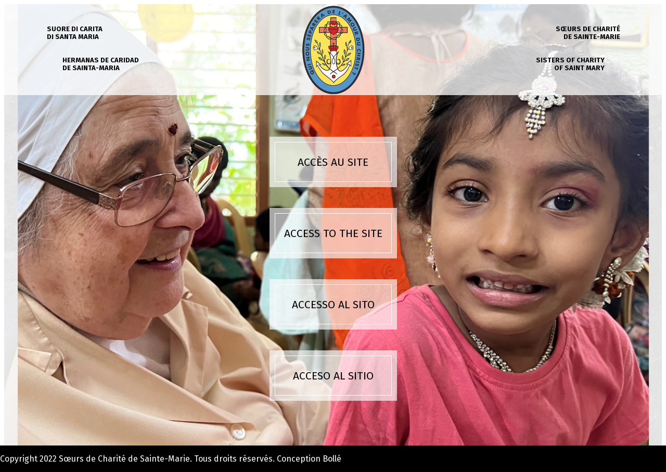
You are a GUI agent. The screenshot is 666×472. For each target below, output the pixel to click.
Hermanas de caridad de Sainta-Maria (100, 64)
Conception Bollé (309, 459)
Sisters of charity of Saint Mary (570, 64)
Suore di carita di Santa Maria (75, 33)
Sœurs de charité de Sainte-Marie (588, 33)
